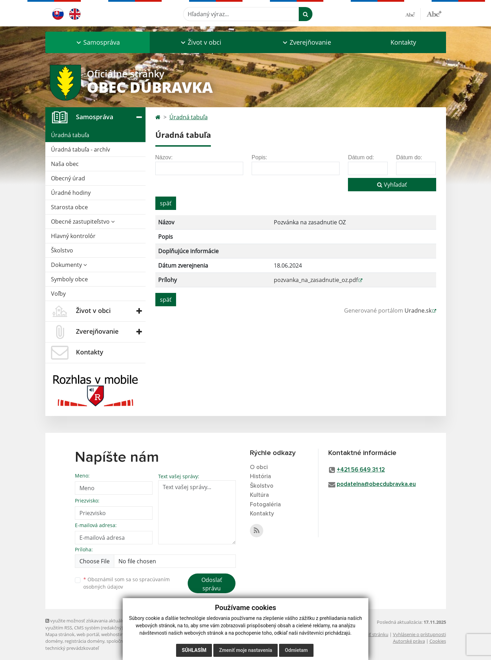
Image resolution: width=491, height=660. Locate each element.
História (260, 477)
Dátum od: (361, 157)
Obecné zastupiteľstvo (83, 221)
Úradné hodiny (71, 193)
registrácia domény (84, 641)
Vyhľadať (392, 184)
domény (54, 641)
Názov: (164, 157)
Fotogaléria (265, 505)
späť (166, 203)
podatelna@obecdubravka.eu (376, 484)
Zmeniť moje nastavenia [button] (245, 650)
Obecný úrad (68, 178)
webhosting (113, 634)
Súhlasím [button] (194, 650)
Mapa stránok (60, 634)
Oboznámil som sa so (126, 583)
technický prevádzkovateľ (72, 648)
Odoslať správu (211, 584)
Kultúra (259, 495)
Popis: (259, 157)
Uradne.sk (418, 310)
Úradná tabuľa (70, 135)
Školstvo (62, 250)
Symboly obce (69, 279)
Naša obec (65, 164)
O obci (259, 467)
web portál (88, 634)
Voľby (58, 293)
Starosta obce (69, 207)
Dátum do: (409, 157)
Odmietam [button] (296, 650)
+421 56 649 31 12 (361, 470)
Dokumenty (69, 265)
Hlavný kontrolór (73, 236)
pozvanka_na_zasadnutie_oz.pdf (316, 280)
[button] (97, 42)
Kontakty (403, 42)
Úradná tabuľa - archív (80, 149)
